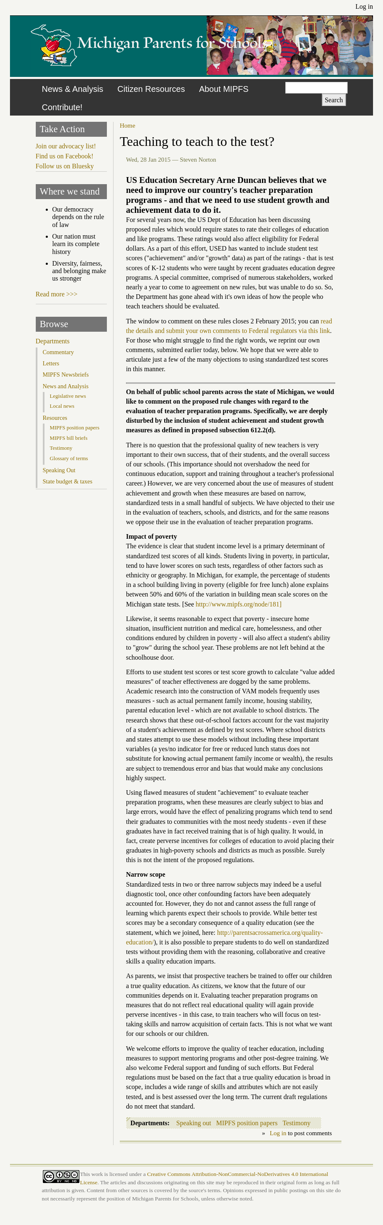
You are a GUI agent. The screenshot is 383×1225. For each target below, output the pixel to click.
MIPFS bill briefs (69, 438)
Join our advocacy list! (66, 146)
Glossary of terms (69, 458)
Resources (55, 417)
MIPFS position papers (247, 1122)
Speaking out (193, 1122)
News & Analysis (73, 89)
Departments (53, 341)
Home (127, 125)
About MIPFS (224, 89)
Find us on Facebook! (65, 156)
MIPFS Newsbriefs (66, 374)
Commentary (58, 352)
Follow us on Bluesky (65, 166)
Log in (364, 6)
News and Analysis (66, 386)
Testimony (296, 1122)
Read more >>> (57, 294)
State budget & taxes (68, 481)
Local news (62, 406)
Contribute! (62, 107)
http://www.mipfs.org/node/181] (239, 604)
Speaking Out (59, 470)
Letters (51, 363)
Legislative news (68, 396)
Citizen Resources (151, 89)
